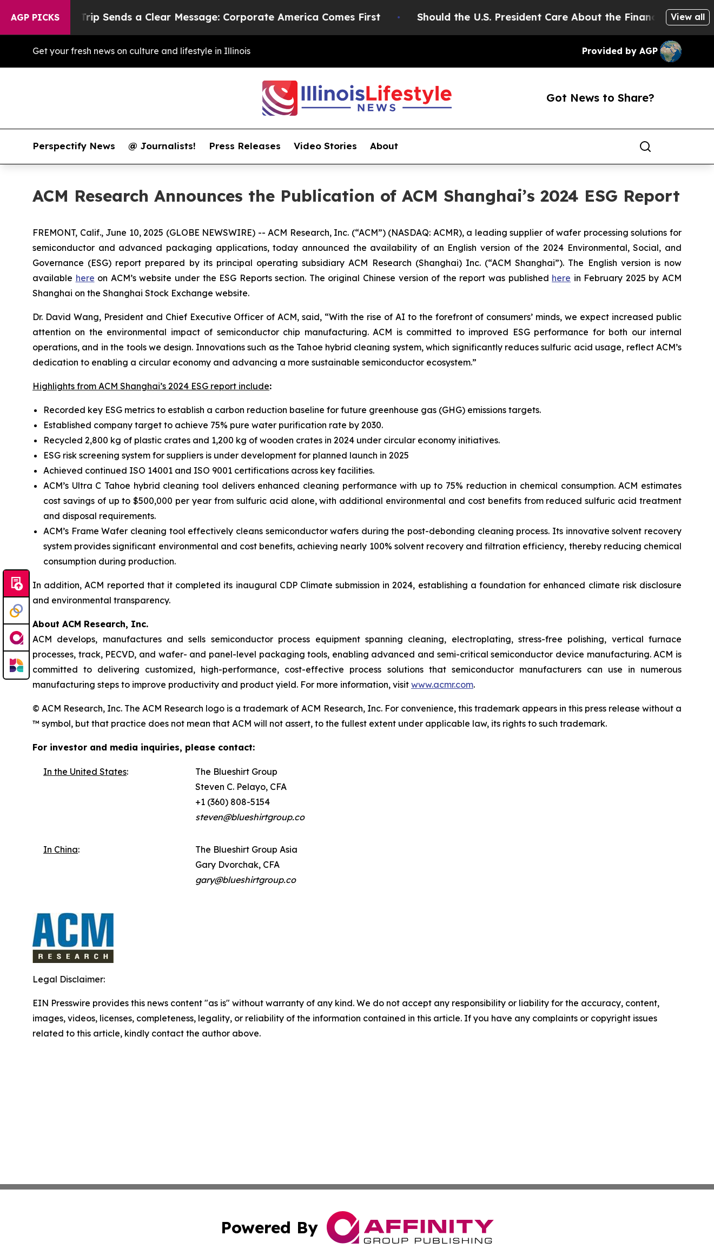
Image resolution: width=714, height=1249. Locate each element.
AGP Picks (35, 17)
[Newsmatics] (16, 665)
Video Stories (325, 146)
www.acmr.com (442, 684)
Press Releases (245, 146)
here (85, 278)
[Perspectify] (16, 610)
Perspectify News (73, 146)
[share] (674, 146)
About (384, 146)
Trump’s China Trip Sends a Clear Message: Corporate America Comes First (201, 17)
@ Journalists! (162, 146)
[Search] (645, 146)
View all (688, 16)
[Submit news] (16, 583)
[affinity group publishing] (16, 638)
